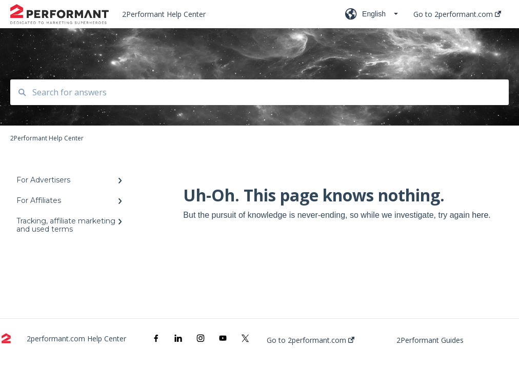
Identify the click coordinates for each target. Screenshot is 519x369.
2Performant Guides (430, 340)
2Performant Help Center (164, 14)
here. (481, 215)
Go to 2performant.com (310, 340)
